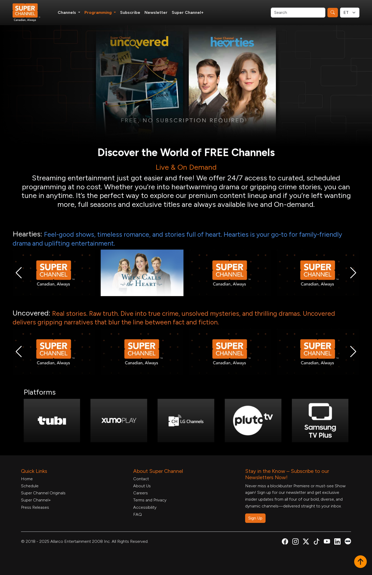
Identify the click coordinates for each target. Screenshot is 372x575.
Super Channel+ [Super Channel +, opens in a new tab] (188, 12)
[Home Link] (30, 12)
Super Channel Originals (43, 492)
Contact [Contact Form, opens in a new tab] (141, 478)
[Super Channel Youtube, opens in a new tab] (327, 542)
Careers (140, 492)
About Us (142, 485)
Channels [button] (67, 12)
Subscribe (130, 12)
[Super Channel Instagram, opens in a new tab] (295, 542)
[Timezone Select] (349, 13)
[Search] (298, 13)
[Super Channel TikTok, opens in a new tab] (316, 542)
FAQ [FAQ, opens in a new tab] (137, 514)
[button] (18, 273)
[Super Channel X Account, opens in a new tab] (306, 542)
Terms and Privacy (149, 499)
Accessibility (145, 507)
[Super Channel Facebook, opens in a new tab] (285, 542)
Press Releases (35, 507)
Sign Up (255, 518)
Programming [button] (98, 12)
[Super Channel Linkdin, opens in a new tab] (337, 542)
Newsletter (156, 12)
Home (27, 478)
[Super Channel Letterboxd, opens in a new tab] (348, 540)
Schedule (30, 485)
